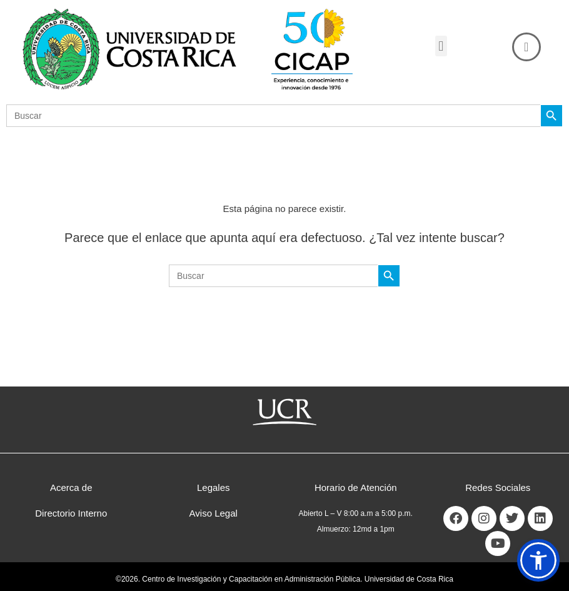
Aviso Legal (213, 513)
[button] (441, 46)
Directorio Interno (71, 513)
